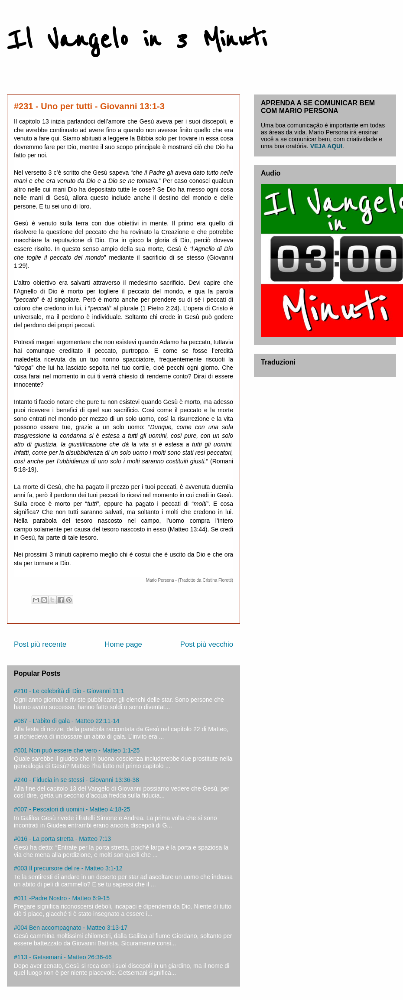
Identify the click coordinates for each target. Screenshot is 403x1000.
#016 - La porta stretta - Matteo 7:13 (62, 838)
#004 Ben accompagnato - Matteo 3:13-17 (70, 927)
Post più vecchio (206, 644)
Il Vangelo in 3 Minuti (136, 40)
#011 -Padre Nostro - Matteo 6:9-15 (62, 898)
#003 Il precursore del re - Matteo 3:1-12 (68, 868)
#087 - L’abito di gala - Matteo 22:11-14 (67, 720)
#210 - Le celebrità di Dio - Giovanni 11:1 (69, 690)
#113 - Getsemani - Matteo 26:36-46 (63, 957)
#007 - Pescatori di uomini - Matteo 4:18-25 (72, 809)
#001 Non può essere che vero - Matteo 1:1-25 (77, 750)
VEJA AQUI (326, 146)
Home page (123, 644)
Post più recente (40, 644)
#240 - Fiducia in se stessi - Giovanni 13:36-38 (76, 779)
